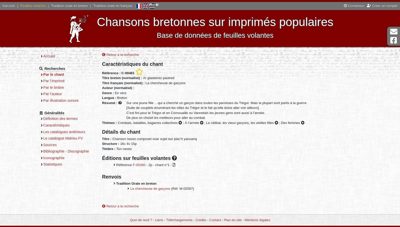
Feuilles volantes (33, 6)
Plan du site (233, 220)
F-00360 (139, 165)
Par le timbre (53, 87)
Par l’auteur (52, 94)
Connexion (354, 6)
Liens (159, 220)
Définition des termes (60, 119)
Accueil (49, 56)
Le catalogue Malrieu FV (63, 138)
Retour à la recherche (120, 55)
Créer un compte (382, 6)
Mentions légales (257, 220)
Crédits (200, 220)
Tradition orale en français (112, 6)
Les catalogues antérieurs (64, 132)
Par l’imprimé (54, 81)
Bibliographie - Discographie (66, 151)
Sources (50, 145)
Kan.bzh (9, 6)
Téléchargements (179, 220)
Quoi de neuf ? (141, 220)
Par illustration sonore (61, 100)
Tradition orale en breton (69, 6)
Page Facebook (393, 40)
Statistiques (52, 164)
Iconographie (54, 158)
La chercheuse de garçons (150, 189)
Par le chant (53, 74)
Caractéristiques (56, 125)
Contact (215, 220)
